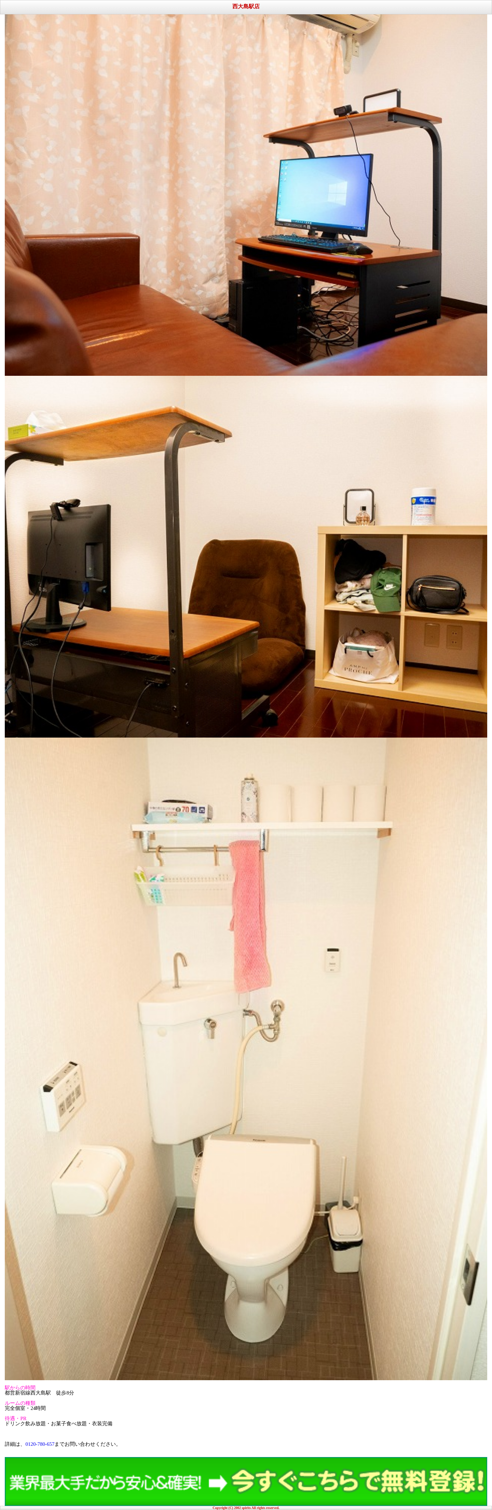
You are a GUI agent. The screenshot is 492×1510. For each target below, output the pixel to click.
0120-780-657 (39, 1444)
